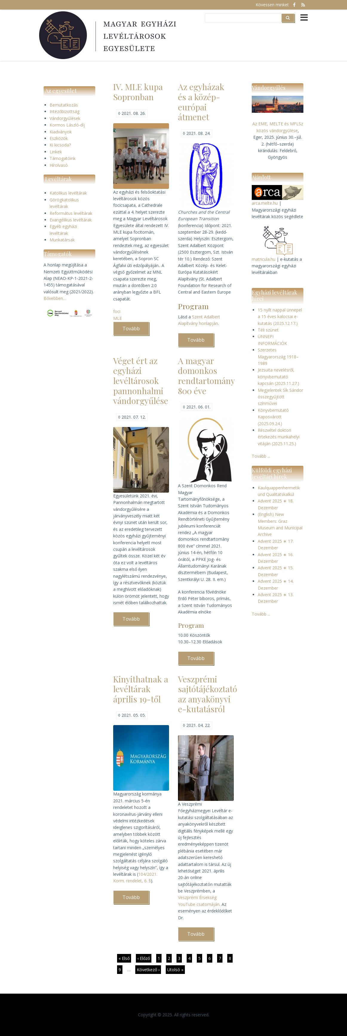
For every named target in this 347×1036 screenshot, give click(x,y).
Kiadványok (61, 132)
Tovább (135, 330)
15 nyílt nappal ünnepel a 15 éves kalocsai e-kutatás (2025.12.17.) (280, 316)
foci (116, 311)
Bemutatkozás (64, 105)
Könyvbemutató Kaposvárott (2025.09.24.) (273, 416)
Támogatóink (63, 158)
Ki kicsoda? (60, 145)
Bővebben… (55, 298)
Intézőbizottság (64, 111)
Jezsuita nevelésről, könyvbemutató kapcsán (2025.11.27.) (278, 376)
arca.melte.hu (265, 203)
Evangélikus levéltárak (71, 220)
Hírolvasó (59, 165)
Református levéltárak (71, 213)
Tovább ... (261, 456)
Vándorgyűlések (65, 118)
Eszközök (59, 138)
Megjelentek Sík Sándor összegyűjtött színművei (280, 396)
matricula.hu (263, 259)
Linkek (56, 152)
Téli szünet (268, 330)
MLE (117, 318)
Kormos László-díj (67, 125)
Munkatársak (62, 240)
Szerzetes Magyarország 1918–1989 (278, 356)
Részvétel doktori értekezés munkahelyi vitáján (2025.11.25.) (279, 436)
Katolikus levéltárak (68, 193)
